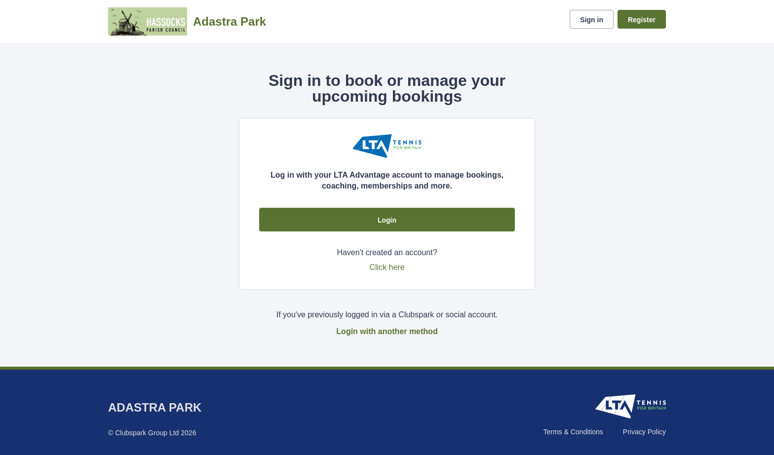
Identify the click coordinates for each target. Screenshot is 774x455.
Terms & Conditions (573, 432)
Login (387, 220)
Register (642, 20)
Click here (386, 267)
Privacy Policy (644, 432)
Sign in (591, 20)
